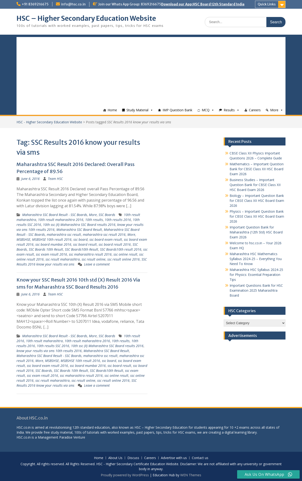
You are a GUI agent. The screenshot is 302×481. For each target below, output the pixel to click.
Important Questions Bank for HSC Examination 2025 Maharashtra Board (256, 290)
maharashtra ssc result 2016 (104, 234)
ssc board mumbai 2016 (53, 244)
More (274, 110)
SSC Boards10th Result (81, 249)
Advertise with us (174, 458)
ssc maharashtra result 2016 (90, 254)
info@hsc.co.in (73, 4)
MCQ (206, 110)
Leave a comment (97, 264)
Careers (255, 110)
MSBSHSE (23, 239)
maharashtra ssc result (64, 234)
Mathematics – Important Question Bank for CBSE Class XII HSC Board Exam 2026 (257, 169)
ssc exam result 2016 (51, 254)
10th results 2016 (118, 219)
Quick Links (267, 4)
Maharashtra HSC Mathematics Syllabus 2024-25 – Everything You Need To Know (256, 259)
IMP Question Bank (177, 110)
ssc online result (125, 254)
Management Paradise (55, 437)
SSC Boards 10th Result (46, 249)
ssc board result (85, 244)
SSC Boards (107, 214)
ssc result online (93, 259)
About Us (115, 458)
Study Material (137, 110)
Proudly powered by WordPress (125, 475)
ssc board (80, 239)
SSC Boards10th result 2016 (120, 249)
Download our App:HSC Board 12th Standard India (202, 4)
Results (229, 110)
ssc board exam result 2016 (47, 365)
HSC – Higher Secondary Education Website (86, 18)
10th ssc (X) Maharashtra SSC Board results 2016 (79, 224)
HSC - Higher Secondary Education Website (49, 122)
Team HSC (55, 178)
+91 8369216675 (35, 4)
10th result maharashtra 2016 (60, 219)
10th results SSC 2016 (53, 346)
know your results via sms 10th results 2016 (49, 350)
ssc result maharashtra (63, 259)
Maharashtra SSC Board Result (79, 229)
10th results (94, 219)
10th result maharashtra (44, 341)
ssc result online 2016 (123, 259)
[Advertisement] (151, 70)
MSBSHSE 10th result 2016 (51, 239)
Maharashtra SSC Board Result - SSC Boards (54, 214)
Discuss (133, 458)
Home (112, 110)
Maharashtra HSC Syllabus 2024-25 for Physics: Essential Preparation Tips (256, 274)
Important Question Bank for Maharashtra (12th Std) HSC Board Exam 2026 (256, 232)
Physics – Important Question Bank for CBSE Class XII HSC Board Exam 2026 (257, 216)
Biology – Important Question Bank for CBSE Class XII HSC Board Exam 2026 (257, 200)
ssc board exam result (105, 239)
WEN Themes (190, 475)
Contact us (200, 458)
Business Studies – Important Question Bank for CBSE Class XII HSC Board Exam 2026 (255, 185)
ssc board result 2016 (115, 244)
